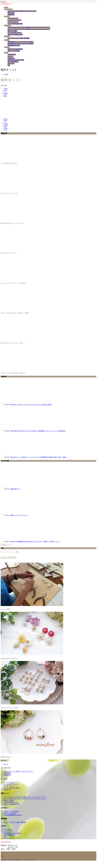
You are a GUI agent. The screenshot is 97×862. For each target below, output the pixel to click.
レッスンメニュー (13, 18)
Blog (9, 65)
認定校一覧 (11, 58)
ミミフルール (8, 9)
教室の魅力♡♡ (15, 489)
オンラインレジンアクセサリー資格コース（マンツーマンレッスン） (29, 27)
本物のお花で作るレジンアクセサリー (12, 223)
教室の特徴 (11, 13)
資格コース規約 (12, 31)
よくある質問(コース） (15, 33)
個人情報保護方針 (13, 61)
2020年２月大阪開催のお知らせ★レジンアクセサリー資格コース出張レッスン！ (35, 541)
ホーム (6, 7)
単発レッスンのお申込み (15, 49)
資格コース (7, 25)
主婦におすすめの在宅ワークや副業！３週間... (15, 313)
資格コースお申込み (14, 51)
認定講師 (7, 40)
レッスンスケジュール (14, 20)
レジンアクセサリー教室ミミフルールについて (22, 11)
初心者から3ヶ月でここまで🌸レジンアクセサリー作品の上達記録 (31, 404)
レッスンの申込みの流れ (15, 23)
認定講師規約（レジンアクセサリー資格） (21, 42)
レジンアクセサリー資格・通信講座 (19, 38)
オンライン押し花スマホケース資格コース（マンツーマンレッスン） (29, 29)
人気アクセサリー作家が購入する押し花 (13, 373)
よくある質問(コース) (10, 802)
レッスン (7, 16)
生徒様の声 (11, 14)
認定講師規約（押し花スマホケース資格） (21, 43)
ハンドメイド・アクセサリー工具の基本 (13, 283)
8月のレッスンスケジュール (9, 193)
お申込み (7, 47)
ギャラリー (11, 63)
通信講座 (7, 36)
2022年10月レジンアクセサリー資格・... (13, 343)
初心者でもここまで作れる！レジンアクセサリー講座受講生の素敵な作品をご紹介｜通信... (39, 457)
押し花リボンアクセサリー (9, 253)
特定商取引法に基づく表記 (16, 60)
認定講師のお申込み (14, 45)
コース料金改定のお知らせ (9, 163)
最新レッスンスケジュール (19, 515)
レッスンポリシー (13, 22)
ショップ (10, 56)
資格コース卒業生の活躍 (15, 34)
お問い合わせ (12, 54)
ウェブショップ (9, 831)
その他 (6, 52)
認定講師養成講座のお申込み (13, 815)
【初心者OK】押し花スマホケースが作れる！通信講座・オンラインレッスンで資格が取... (38, 431)
